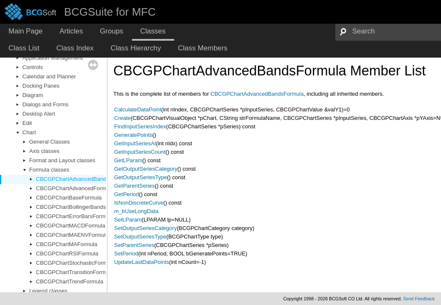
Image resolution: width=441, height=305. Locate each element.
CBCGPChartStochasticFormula (75, 263)
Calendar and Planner (49, 76)
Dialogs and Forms (45, 104)
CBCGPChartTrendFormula (69, 281)
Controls (32, 67)
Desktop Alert (38, 114)
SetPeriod (126, 253)
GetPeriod (126, 194)
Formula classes (49, 169)
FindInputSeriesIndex (140, 126)
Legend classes (48, 291)
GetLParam (128, 160)
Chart (29, 132)
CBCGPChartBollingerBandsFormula (81, 207)
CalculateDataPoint (137, 109)
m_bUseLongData (136, 211)
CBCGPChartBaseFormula (68, 197)
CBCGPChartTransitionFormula (74, 272)
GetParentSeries (134, 186)
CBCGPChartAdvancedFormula (75, 188)
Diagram (32, 95)
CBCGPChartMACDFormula (70, 225)
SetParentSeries (134, 245)
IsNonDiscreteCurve (138, 203)
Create (122, 118)
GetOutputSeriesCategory (146, 169)
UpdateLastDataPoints (141, 262)
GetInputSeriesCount (139, 152)
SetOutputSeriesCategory (145, 228)
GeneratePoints (133, 135)
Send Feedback (419, 298)
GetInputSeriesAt (135, 143)
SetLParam (128, 219)
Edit (27, 123)
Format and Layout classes (62, 160)
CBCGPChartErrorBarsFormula (74, 216)
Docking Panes (40, 86)
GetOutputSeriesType (140, 177)
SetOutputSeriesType (140, 236)
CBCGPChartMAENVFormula (72, 235)
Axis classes (44, 151)
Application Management (52, 58)
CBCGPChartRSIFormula (67, 253)
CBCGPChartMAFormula (66, 244)
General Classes (49, 142)
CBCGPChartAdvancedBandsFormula (82, 179)
